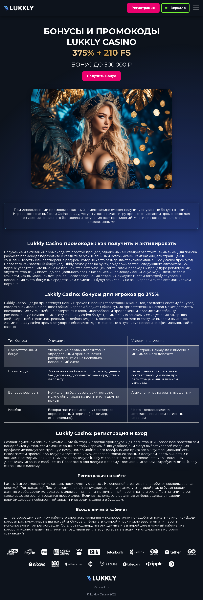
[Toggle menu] (196, 8)
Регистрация (143, 8)
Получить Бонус (101, 76)
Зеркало (175, 8)
